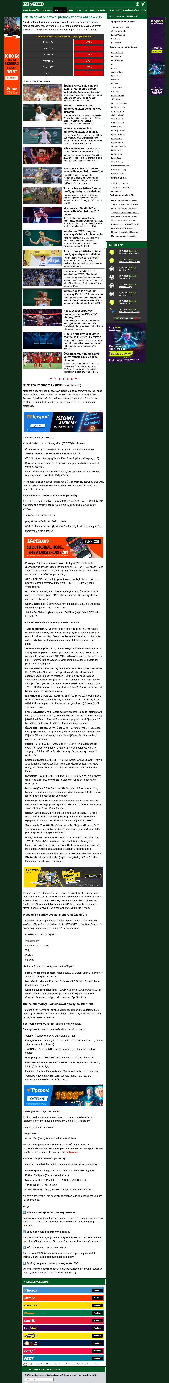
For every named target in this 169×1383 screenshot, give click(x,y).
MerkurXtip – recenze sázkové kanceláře (125, 224)
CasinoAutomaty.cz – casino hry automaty (78, 1319)
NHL (112, 64)
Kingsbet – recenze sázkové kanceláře (124, 232)
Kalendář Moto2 (116, 138)
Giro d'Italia (115, 92)
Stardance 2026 (116, 191)
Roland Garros (116, 76)
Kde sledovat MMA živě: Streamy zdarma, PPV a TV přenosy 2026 (80, 314)
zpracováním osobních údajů (49, 1297)
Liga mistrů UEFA (117, 52)
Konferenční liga (117, 60)
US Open (114, 84)
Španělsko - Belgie (125, 270)
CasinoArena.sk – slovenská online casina (79, 1343)
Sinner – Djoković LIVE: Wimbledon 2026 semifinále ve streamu (82, 108)
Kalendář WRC (116, 154)
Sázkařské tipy (116, 245)
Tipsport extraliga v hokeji (120, 27)
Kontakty (31, 1379)
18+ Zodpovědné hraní (105, 1379)
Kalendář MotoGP (117, 95)
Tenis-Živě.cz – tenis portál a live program (42, 1327)
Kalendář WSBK (117, 150)
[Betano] (12, 94)
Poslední (76, 378)
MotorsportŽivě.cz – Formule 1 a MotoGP (42, 1331)
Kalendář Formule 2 (118, 135)
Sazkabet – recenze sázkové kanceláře (125, 212)
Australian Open (117, 72)
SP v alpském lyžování (119, 103)
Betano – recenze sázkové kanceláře (124, 209)
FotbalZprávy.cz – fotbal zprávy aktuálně (42, 1319)
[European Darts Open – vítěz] (113, 310)
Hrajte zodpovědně (29, 1365)
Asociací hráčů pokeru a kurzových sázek (38, 1360)
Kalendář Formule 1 (118, 35)
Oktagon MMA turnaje (118, 170)
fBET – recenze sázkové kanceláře (123, 236)
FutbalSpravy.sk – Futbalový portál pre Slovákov (81, 1339)
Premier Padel (116, 158)
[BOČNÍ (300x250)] (126, 362)
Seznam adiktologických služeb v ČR (72, 1373)
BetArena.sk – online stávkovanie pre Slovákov (80, 1327)
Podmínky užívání (60, 1379)
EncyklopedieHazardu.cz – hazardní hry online (80, 1315)
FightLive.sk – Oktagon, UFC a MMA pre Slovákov (81, 1331)
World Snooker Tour (118, 119)
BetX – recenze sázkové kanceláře (123, 228)
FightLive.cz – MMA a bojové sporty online (42, 1315)
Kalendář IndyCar (117, 142)
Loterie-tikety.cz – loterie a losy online (77, 1323)
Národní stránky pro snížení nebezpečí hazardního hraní (115, 1373)
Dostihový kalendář (118, 131)
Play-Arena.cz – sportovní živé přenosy (41, 1335)
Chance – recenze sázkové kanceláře (124, 216)
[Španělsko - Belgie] (113, 268)
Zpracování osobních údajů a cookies (82, 1379)
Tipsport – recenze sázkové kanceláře (124, 205)
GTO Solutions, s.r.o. (125, 1379)
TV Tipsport (71, 1152)
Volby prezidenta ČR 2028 (120, 183)
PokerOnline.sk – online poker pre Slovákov (79, 1347)
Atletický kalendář (117, 115)
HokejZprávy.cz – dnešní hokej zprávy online (43, 1323)
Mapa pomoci (90, 1373)
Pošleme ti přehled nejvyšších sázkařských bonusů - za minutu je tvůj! (61, 1287)
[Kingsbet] (157, 94)
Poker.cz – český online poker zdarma (41, 1343)
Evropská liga (116, 56)
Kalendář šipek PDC (118, 107)
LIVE (88, 42)
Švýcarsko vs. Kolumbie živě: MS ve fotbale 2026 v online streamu (82, 356)
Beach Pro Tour (116, 127)
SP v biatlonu (116, 99)
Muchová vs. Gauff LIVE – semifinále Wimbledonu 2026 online (81, 211)
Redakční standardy (44, 1379)
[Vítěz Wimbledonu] (113, 302)
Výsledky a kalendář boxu (120, 166)
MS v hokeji (115, 39)
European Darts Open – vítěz (129, 312)
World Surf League (117, 162)
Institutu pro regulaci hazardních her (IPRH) (85, 1357)
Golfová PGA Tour (117, 123)
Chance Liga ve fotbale (119, 31)
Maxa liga (114, 68)
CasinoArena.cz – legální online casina (41, 1347)
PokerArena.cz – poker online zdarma (41, 1339)
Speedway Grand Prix (119, 146)
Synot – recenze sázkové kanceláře (123, 220)
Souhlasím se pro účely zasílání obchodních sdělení (57, 1297)
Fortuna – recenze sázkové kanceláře (124, 201)
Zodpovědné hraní (129, 1357)
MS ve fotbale (116, 43)
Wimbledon (115, 80)
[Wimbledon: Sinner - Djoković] (113, 260)
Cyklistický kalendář (118, 111)
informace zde (67, 1368)
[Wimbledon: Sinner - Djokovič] (113, 252)
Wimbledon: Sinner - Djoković (129, 262)
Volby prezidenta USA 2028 (120, 187)
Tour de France (116, 88)
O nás (24, 1379)
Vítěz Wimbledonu (125, 303)
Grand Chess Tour (117, 174)
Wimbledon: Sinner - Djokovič (129, 253)
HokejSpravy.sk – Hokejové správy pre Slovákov (81, 1335)
